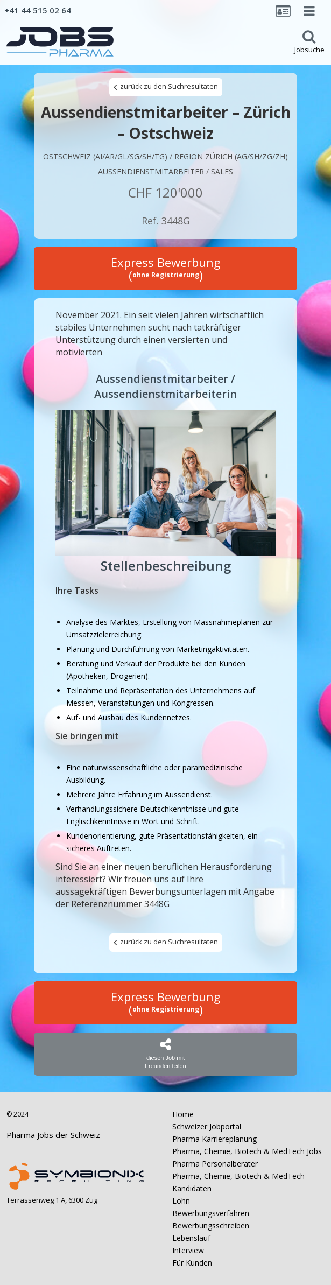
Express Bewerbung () (166, 268)
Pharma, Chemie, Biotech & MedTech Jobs (247, 1151)
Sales (222, 171)
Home (183, 1114)
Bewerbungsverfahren (210, 1213)
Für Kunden (192, 1263)
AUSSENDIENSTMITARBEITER (151, 171)
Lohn (181, 1201)
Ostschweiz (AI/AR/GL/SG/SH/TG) (105, 156)
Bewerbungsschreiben (210, 1225)
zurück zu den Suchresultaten (166, 86)
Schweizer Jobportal (206, 1126)
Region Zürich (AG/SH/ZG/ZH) (231, 156)
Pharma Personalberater (215, 1163)
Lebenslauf (191, 1238)
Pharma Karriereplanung (214, 1139)
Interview (188, 1250)
